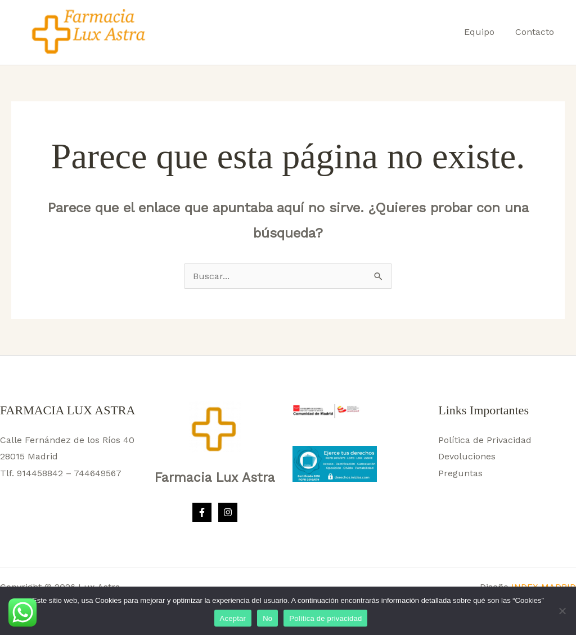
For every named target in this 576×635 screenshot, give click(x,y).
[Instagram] (227, 512)
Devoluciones (467, 456)
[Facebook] (202, 512)
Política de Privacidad (485, 440)
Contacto (536, 31)
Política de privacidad (325, 618)
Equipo (484, 31)
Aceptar (233, 618)
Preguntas (460, 473)
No (267, 618)
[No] (562, 610)
